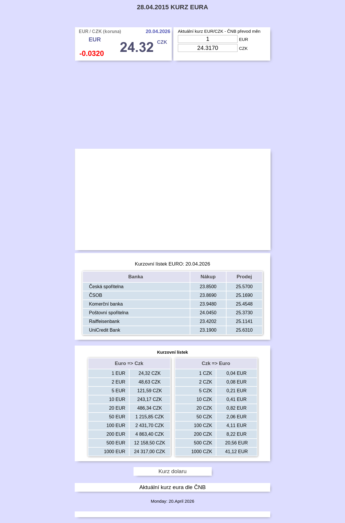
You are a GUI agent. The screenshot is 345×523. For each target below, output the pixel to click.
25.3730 (244, 312)
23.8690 (208, 295)
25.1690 (244, 295)
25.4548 (244, 304)
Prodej (244, 276)
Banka (136, 276)
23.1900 (208, 330)
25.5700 (244, 286)
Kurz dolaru (172, 471)
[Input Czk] (208, 48)
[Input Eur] (208, 39)
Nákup (208, 276)
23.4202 (208, 321)
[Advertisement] (172, 106)
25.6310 (244, 330)
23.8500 (208, 286)
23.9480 (208, 304)
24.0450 (208, 312)
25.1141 (244, 321)
